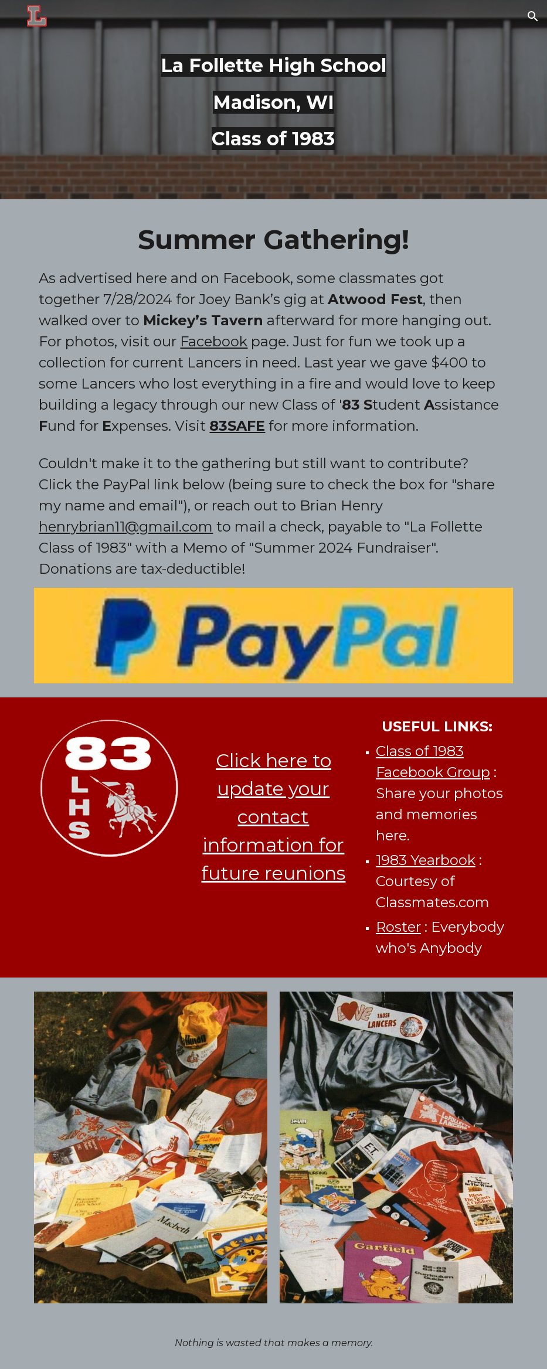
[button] (533, 16)
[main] (273, 99)
